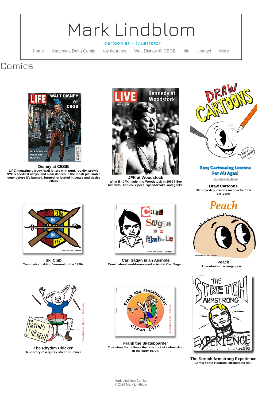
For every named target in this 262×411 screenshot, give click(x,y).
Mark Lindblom (131, 29)
